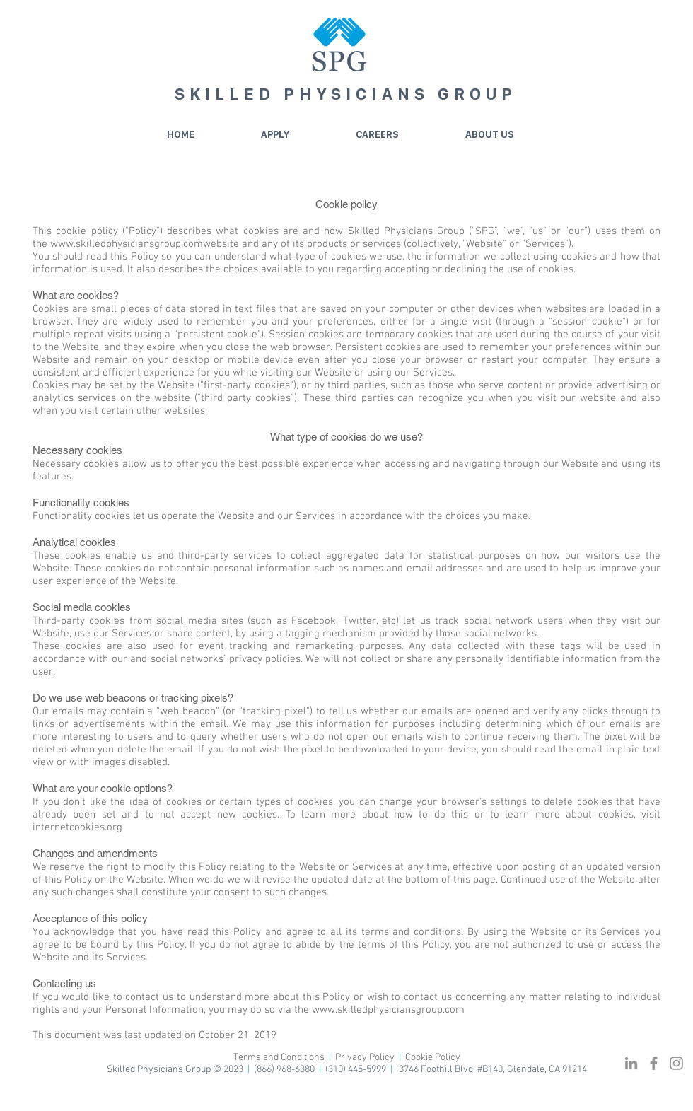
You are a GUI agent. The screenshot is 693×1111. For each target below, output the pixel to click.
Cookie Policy (432, 1058)
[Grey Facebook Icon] (654, 1063)
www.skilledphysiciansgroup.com (126, 244)
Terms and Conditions (280, 1058)
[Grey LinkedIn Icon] (631, 1063)
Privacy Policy (365, 1058)
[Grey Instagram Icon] (676, 1063)
